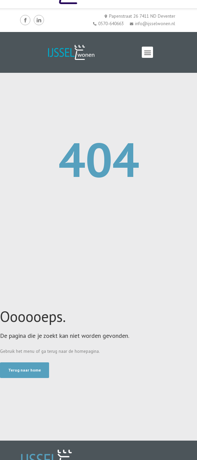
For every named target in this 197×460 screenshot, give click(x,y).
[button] (147, 52)
